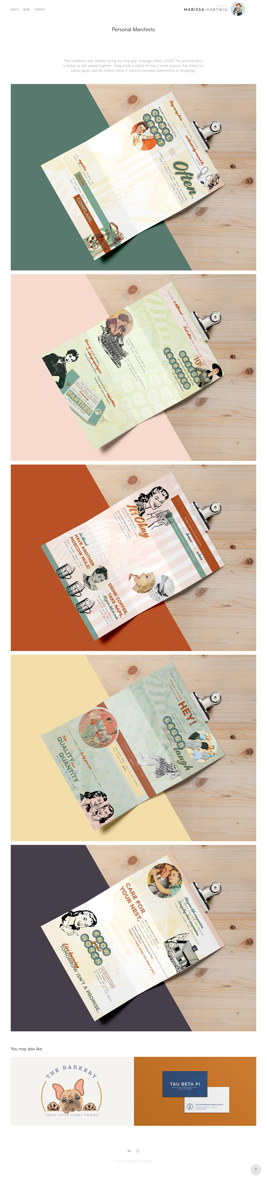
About (15, 9)
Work (26, 9)
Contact (40, 9)
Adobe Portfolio (141, 1161)
